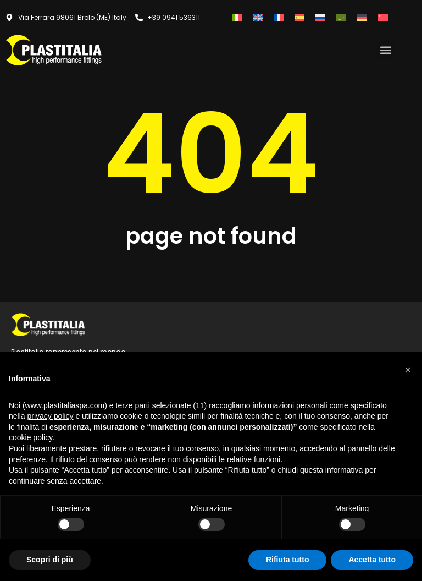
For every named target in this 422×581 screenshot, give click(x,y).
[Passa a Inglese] (257, 17)
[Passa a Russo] (320, 17)
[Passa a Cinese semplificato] (383, 17)
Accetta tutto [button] (372, 559)
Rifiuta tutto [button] (287, 559)
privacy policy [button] (50, 416)
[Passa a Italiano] (236, 17)
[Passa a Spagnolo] (299, 17)
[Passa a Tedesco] (362, 17)
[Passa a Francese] (278, 17)
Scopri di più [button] (49, 559)
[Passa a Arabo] (341, 17)
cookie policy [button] (30, 437)
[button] (385, 50)
